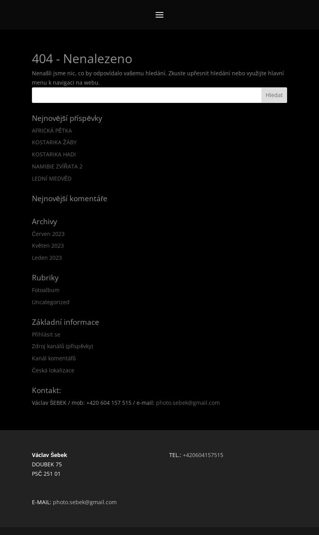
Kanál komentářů (53, 358)
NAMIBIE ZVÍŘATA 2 (57, 166)
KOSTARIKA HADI (54, 154)
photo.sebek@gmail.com (188, 402)
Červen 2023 (48, 233)
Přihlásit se (46, 334)
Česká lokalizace (53, 370)
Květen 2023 (48, 245)
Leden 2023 (47, 257)
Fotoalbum (46, 290)
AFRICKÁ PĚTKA (52, 130)
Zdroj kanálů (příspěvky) (62, 346)
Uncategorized (51, 302)
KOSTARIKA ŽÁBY (54, 142)
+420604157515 (203, 455)
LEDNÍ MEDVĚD (52, 178)
